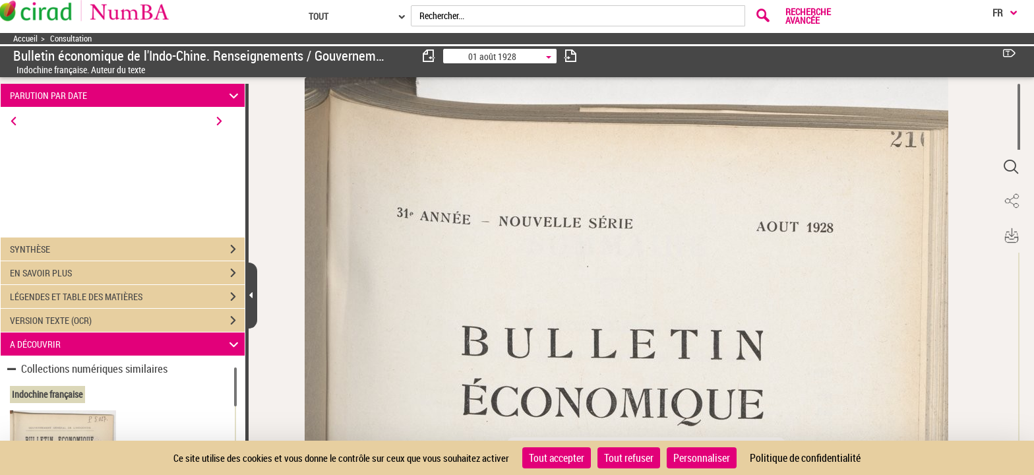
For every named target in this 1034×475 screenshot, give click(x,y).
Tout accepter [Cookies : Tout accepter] (556, 458)
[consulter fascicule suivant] (570, 55)
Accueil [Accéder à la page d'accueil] (25, 38)
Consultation (71, 38)
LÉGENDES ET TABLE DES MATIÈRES (127, 297)
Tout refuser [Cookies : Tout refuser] (629, 458)
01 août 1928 (492, 56)
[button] (1010, 167)
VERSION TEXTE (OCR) (127, 320)
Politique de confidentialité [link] (805, 458)
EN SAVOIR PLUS (127, 273)
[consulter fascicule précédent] (429, 55)
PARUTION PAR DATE (126, 95)
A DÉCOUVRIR (126, 344)
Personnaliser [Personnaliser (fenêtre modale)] (701, 458)
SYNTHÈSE (127, 249)
